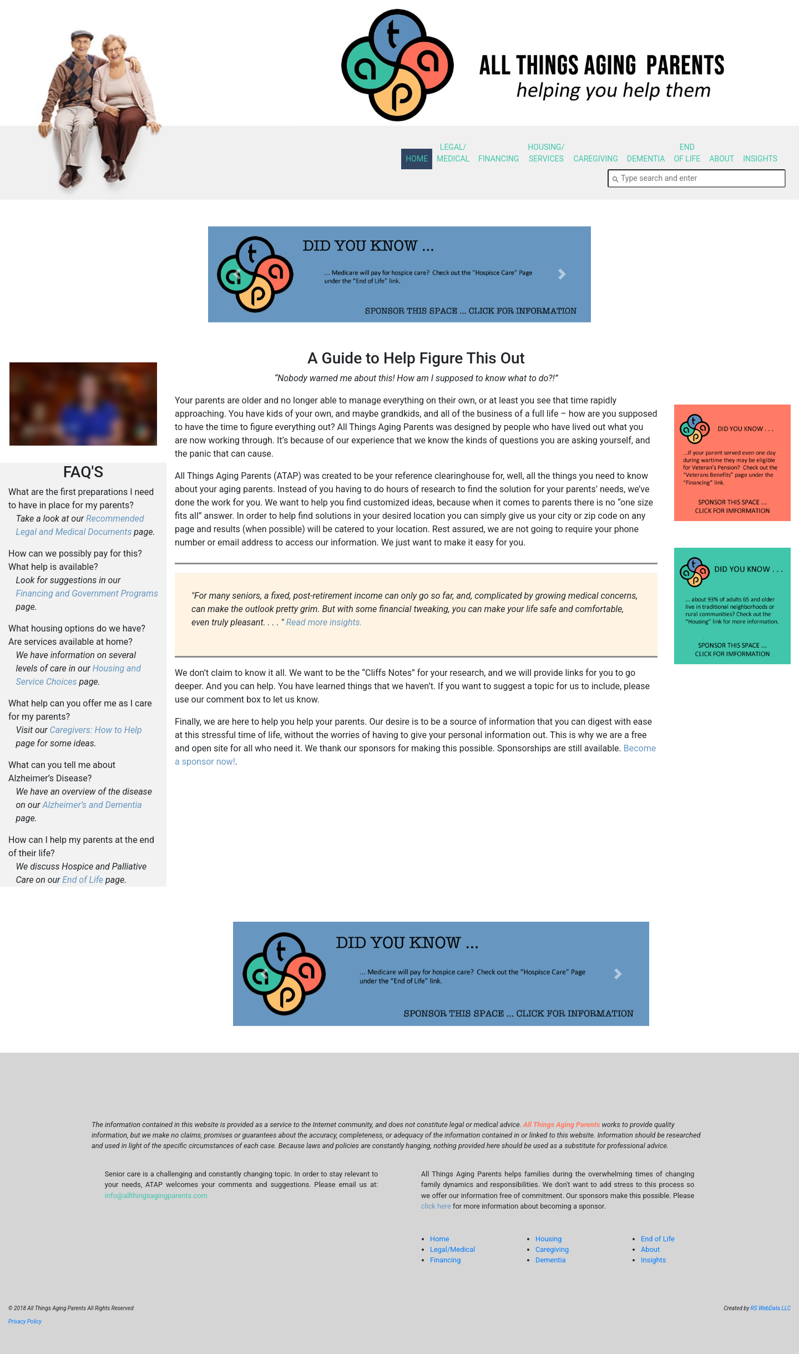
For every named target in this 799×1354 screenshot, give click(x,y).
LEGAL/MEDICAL (453, 153)
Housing (548, 1239)
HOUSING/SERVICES (546, 153)
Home (439, 1239)
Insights (653, 1260)
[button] (237, 274)
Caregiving (552, 1249)
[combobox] (697, 178)
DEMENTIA (646, 158)
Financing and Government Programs (87, 593)
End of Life (82, 880)
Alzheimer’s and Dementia (91, 805)
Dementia (550, 1260)
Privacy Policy (25, 1321)
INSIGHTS (760, 158)
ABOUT (721, 158)
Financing (445, 1260)
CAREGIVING (595, 158)
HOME (417, 158)
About (650, 1249)
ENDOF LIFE (687, 153)
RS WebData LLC (771, 1308)
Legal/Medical (452, 1249)
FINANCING (498, 158)
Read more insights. (324, 622)
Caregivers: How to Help (96, 730)
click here (436, 1206)
